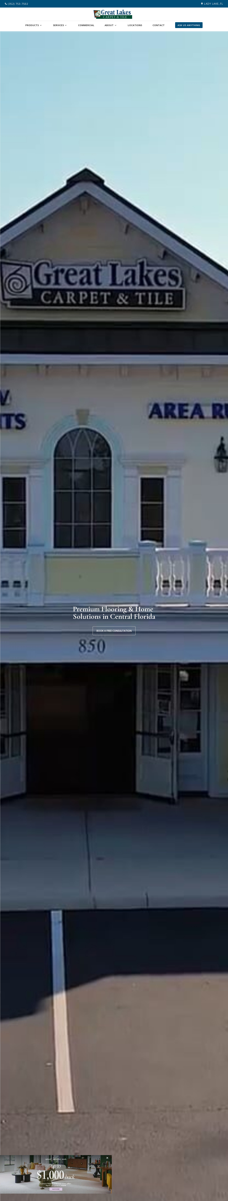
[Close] (108, 1158)
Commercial (86, 25)
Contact (159, 25)
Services (58, 25)
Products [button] (32, 25)
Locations (135, 25)
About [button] (109, 25)
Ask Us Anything (189, 25)
